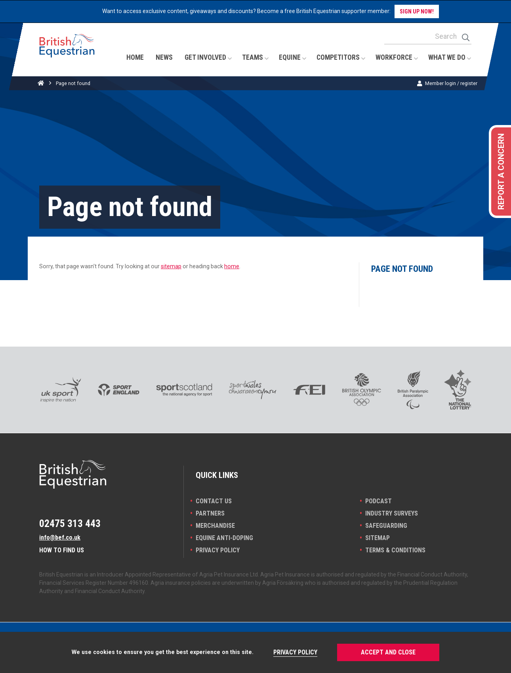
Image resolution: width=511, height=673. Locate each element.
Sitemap (377, 538)
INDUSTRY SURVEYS (391, 513)
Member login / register (451, 83)
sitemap (171, 266)
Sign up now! (417, 11)
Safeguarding (386, 525)
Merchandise (215, 525)
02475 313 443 (70, 523)
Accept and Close (388, 652)
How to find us (61, 550)
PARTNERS (210, 513)
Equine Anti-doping (224, 538)
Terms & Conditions (395, 550)
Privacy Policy (218, 550)
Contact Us (214, 501)
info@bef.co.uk (59, 537)
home (231, 266)
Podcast (378, 501)
